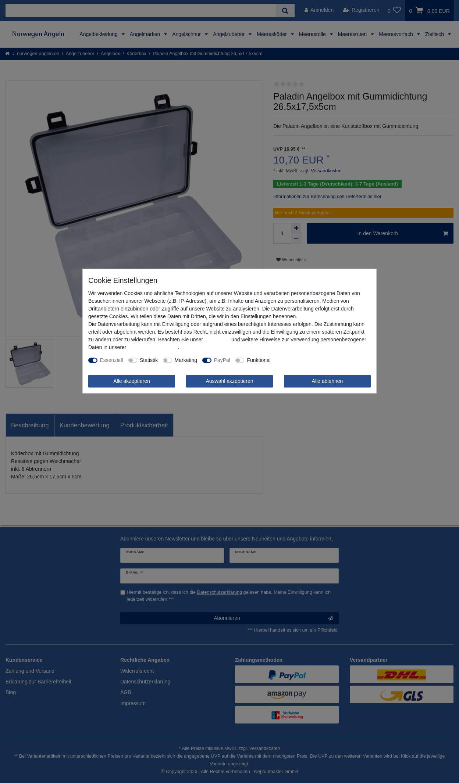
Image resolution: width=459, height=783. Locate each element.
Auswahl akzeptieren (229, 381)
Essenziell (111, 360)
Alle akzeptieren (131, 381)
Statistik (149, 360)
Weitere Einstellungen (301, 360)
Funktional (259, 360)
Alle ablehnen (327, 381)
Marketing (186, 360)
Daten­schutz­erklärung (153, 347)
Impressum (217, 339)
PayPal (222, 360)
